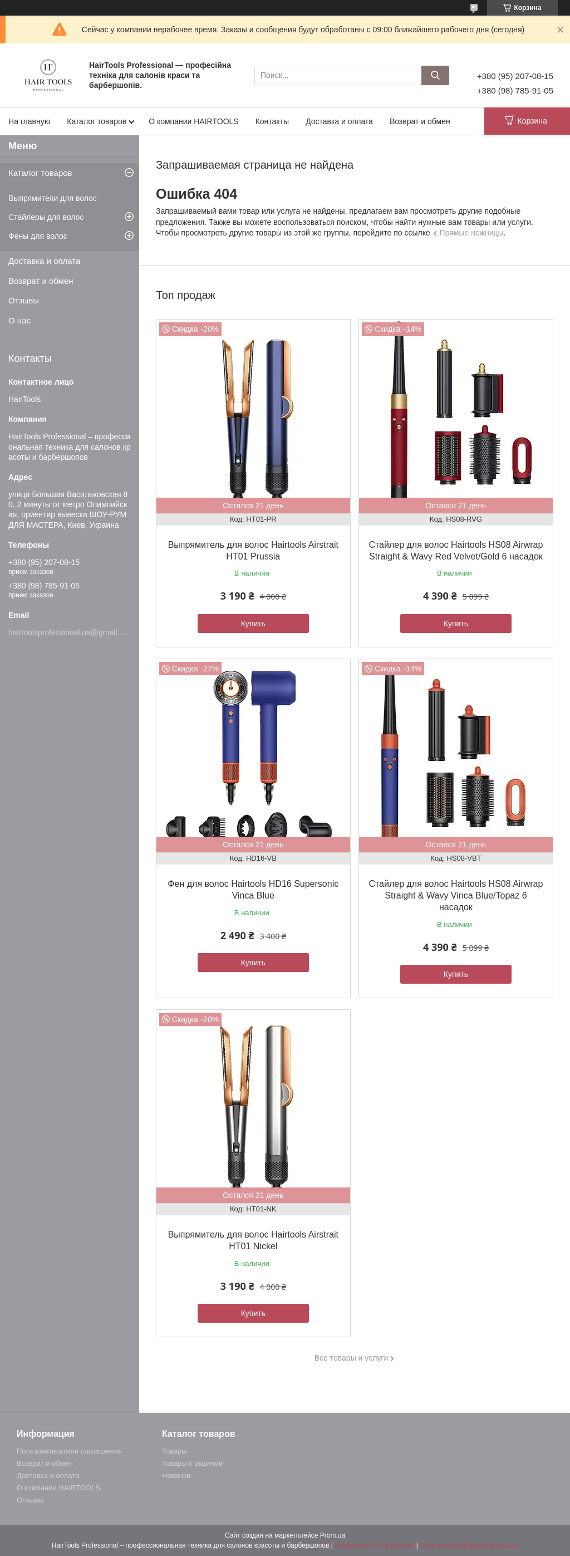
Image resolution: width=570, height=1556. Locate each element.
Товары (174, 1451)
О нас (19, 320)
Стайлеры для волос (45, 217)
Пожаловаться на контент (374, 1545)
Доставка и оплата (339, 121)
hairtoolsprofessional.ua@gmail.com (71, 632)
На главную (29, 121)
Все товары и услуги (352, 1357)
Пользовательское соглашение (69, 1451)
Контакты (272, 121)
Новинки (176, 1475)
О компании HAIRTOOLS (194, 121)
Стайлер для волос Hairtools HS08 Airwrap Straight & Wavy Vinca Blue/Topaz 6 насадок (455, 895)
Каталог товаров (96, 121)
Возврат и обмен (420, 121)
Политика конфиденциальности (469, 1545)
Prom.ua (332, 1535)
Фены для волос (37, 236)
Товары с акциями (192, 1463)
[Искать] (435, 75)
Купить (253, 623)
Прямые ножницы (472, 232)
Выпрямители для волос (52, 198)
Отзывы (23, 300)
